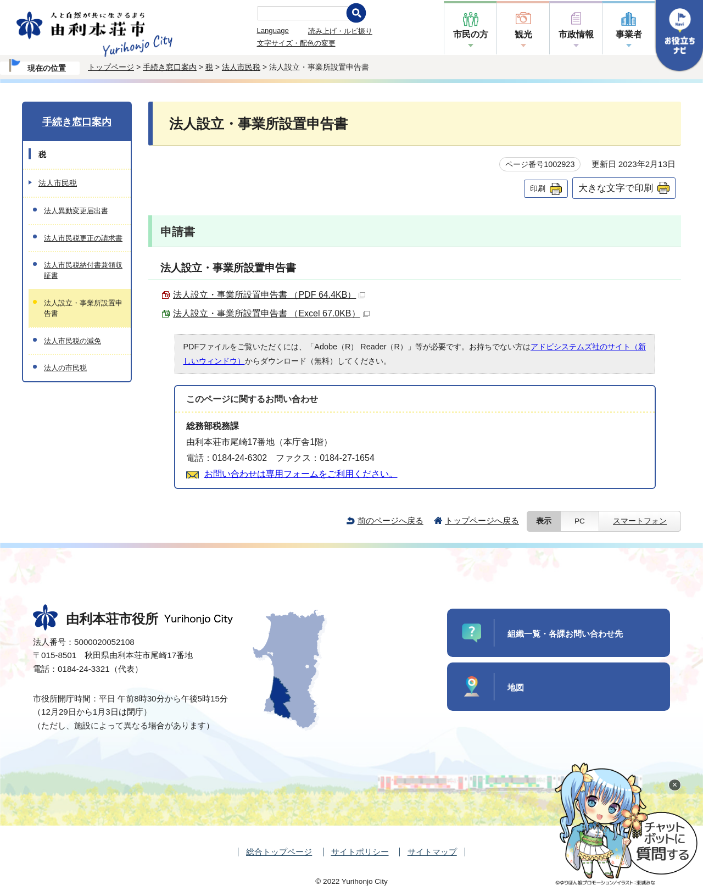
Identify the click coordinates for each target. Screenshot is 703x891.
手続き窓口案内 (170, 67)
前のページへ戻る (390, 520)
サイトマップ (432, 851)
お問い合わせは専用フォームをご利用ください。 (301, 473)
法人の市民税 (65, 368)
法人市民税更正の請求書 (83, 238)
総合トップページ (279, 851)
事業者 (629, 34)
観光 (523, 34)
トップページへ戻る (482, 520)
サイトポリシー (360, 851)
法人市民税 (241, 67)
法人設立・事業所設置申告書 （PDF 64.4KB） (269, 294)
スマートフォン (640, 521)
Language (273, 30)
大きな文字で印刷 (615, 187)
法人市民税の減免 (72, 341)
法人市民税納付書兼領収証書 (83, 270)
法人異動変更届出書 (76, 211)
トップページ (111, 67)
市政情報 (576, 34)
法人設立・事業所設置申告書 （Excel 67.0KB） (271, 313)
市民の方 (470, 34)
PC (579, 521)
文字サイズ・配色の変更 (296, 43)
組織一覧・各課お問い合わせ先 (565, 633)
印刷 (537, 188)
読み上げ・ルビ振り (340, 31)
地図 (515, 687)
